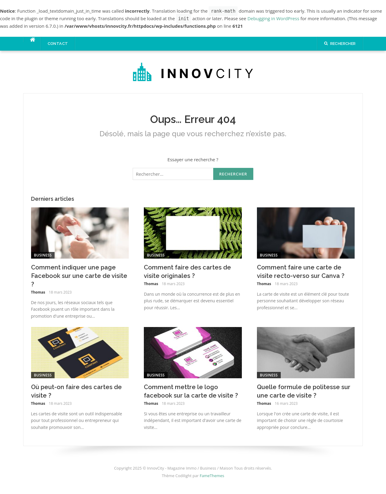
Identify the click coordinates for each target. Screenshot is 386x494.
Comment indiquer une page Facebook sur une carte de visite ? (79, 276)
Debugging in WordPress (273, 18)
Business (43, 255)
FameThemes (212, 475)
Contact (58, 43)
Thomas (38, 292)
